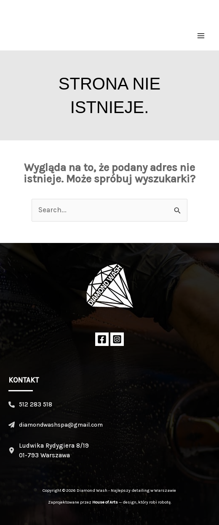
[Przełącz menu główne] (201, 35)
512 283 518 (35, 404)
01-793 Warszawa (44, 455)
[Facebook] (102, 339)
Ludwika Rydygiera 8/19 (54, 445)
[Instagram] (117, 339)
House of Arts (105, 502)
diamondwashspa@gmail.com (61, 424)
